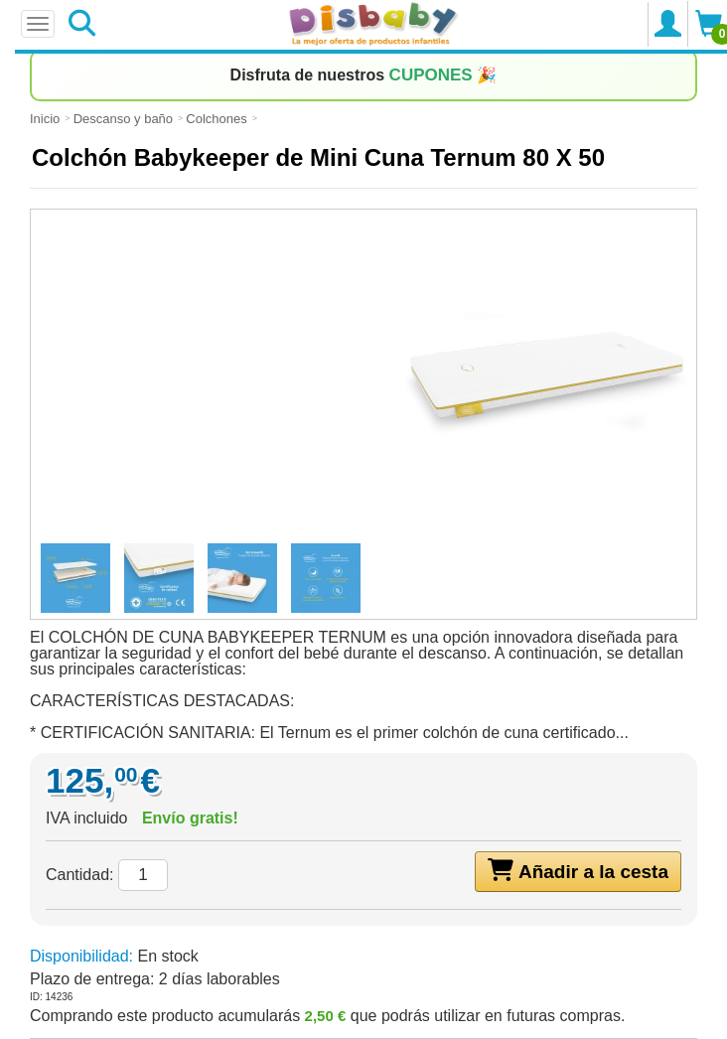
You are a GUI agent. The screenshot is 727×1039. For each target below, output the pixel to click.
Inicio (45, 118)
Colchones (216, 118)
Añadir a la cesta (578, 870)
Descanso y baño (123, 118)
